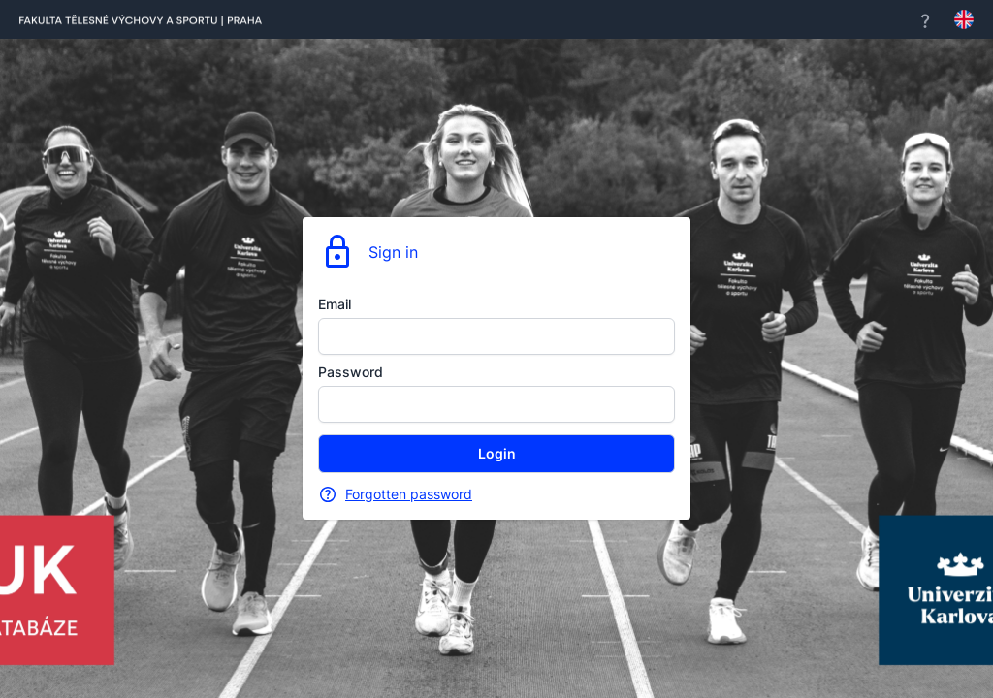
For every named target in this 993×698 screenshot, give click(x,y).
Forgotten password (408, 494)
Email (334, 304)
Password (350, 372)
